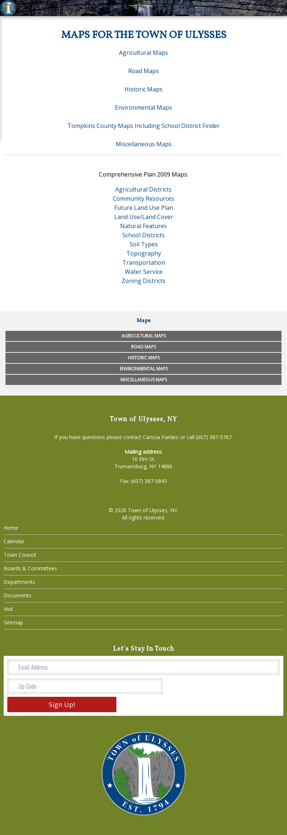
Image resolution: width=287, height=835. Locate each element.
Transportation (143, 262)
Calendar (14, 541)
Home (11, 527)
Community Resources (143, 198)
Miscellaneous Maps (144, 144)
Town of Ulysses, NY (152, 510)
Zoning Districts (143, 281)
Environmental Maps (143, 107)
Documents (17, 595)
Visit (8, 608)
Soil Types (144, 244)
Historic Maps (143, 89)
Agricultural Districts (143, 189)
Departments (19, 581)
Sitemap (13, 622)
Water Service (144, 272)
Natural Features (143, 226)
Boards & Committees (30, 568)
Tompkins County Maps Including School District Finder (143, 126)
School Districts (143, 235)
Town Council (20, 554)
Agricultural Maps (143, 53)
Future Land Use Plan (143, 208)
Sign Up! (62, 704)
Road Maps (143, 71)
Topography (143, 253)
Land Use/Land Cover (143, 217)
